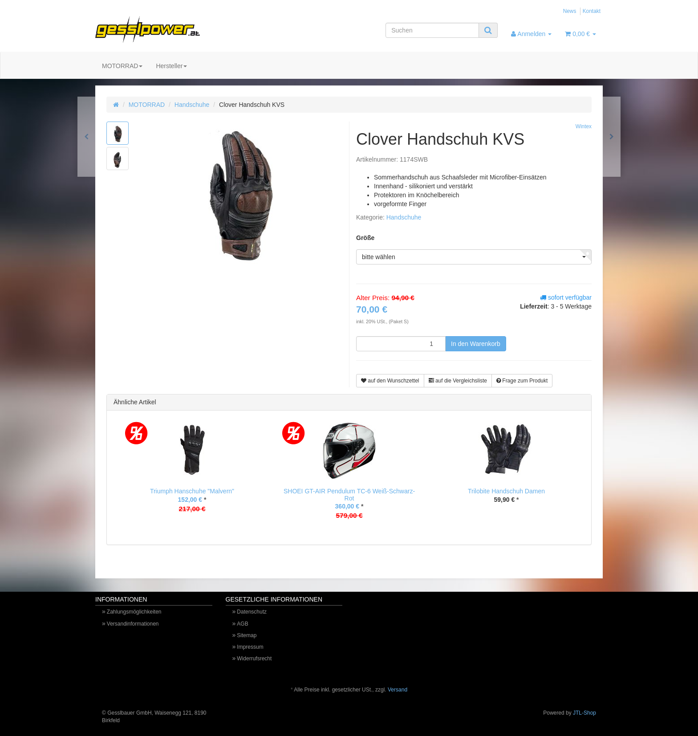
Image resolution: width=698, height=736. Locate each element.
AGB (242, 624)
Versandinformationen (133, 624)
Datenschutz (252, 612)
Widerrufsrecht (254, 658)
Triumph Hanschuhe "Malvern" (192, 491)
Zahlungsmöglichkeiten (134, 612)
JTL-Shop (584, 713)
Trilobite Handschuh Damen (506, 491)
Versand (397, 690)
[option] (192, 474)
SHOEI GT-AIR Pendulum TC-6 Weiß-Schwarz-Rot (349, 494)
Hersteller (171, 65)
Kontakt (592, 11)
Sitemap (246, 635)
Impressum (250, 647)
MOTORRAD (122, 65)
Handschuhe (192, 104)
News (569, 11)
